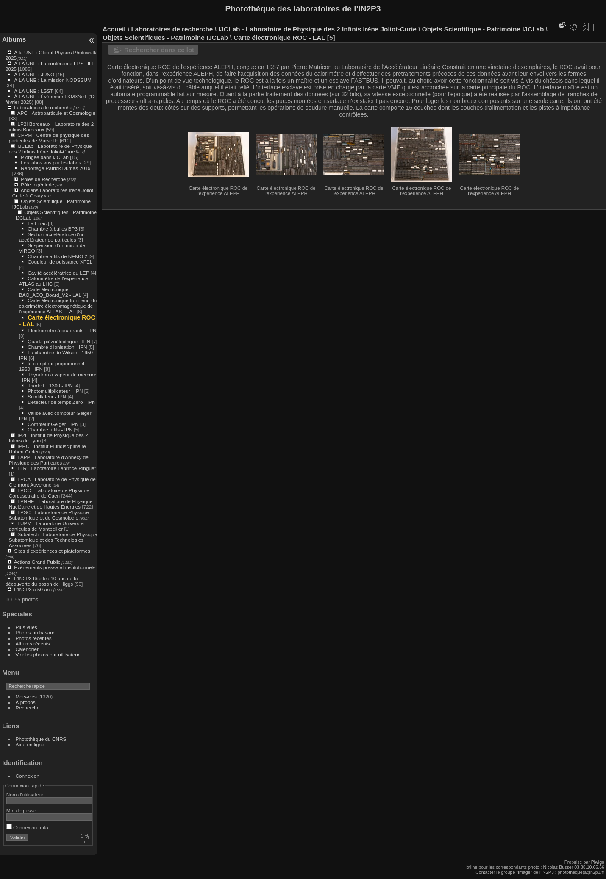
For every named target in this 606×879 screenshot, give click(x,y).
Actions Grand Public (37, 562)
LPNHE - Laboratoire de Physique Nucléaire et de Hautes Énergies (51, 503)
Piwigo (597, 862)
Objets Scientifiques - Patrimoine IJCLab (165, 37)
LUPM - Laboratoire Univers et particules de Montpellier (47, 525)
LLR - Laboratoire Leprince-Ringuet (56, 468)
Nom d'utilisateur (24, 794)
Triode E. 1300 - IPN (50, 385)
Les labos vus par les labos (51, 162)
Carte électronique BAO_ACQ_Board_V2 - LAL (50, 292)
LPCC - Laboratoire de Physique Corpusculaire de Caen (49, 492)
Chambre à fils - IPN (50, 429)
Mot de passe (21, 810)
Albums (14, 39)
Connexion (27, 776)
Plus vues (26, 627)
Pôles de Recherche (43, 179)
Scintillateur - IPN (47, 396)
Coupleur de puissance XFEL (60, 261)
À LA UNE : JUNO (35, 74)
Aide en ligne (30, 744)
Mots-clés (26, 696)
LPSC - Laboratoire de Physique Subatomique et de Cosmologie (49, 514)
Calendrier (27, 649)
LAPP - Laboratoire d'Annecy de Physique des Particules (49, 459)
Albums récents (33, 643)
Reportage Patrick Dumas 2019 (55, 168)
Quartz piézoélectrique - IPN (59, 341)
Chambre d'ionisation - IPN (57, 347)
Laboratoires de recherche (43, 107)
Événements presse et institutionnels (54, 567)
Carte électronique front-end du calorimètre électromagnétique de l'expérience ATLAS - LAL (58, 306)
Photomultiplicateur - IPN (55, 391)
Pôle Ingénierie (37, 184)
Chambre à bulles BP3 (53, 228)
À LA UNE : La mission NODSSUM (52, 80)
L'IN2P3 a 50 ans (33, 589)
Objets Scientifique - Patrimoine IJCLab (483, 29)
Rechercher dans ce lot (159, 49)
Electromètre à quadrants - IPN (62, 330)
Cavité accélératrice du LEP (58, 272)
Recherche (28, 707)
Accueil (114, 29)
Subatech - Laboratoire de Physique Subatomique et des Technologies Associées (53, 539)
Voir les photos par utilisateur (48, 654)
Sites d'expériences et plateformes (52, 551)
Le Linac (37, 223)
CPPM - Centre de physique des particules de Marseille (49, 137)
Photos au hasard (35, 632)
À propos (26, 702)
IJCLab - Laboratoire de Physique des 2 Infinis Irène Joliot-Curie (50, 148)
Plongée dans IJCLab (45, 157)
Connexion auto (27, 827)
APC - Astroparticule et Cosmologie (56, 113)
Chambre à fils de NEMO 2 (57, 256)
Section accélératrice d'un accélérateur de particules (52, 236)
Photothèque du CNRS (41, 739)
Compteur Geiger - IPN (53, 424)
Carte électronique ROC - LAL (279, 37)
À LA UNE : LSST (33, 91)
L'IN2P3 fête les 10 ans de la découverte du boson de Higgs (42, 581)
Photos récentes (34, 638)
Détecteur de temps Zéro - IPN (61, 402)
